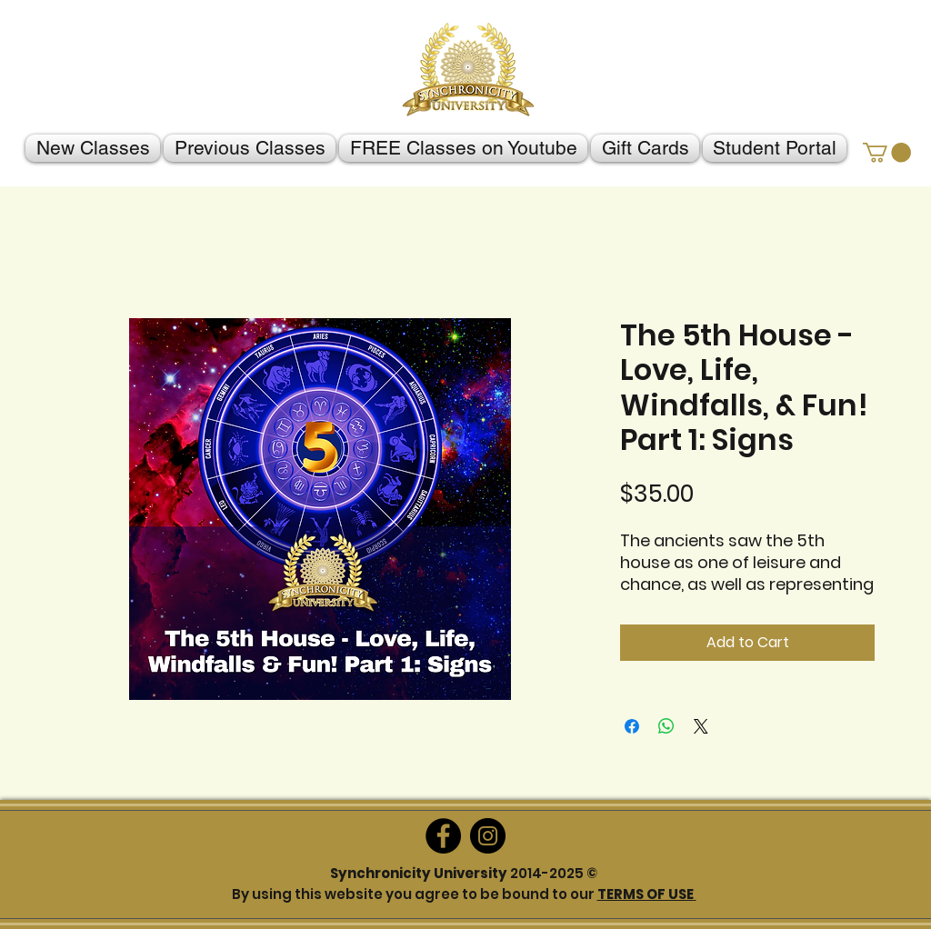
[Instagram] (488, 836)
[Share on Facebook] (632, 726)
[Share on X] (701, 726)
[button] (887, 153)
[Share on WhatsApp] (666, 726)
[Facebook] (443, 836)
